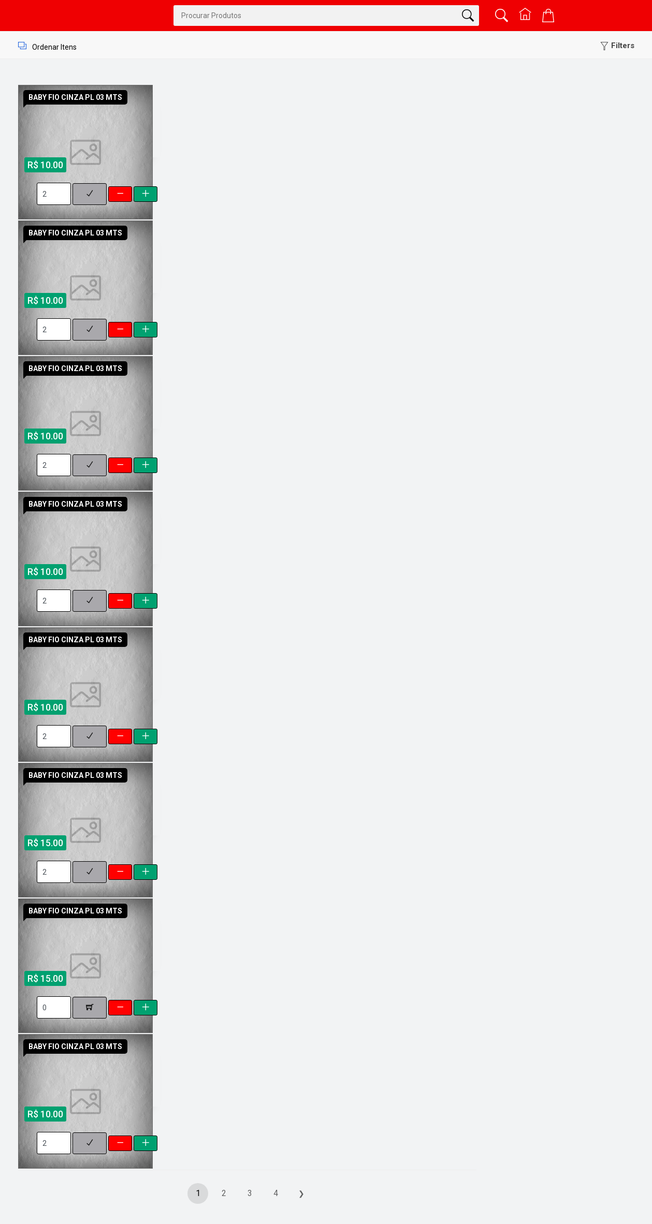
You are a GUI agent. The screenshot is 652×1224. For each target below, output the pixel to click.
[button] (617, 45)
